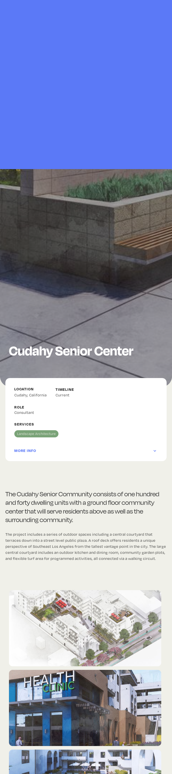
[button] (86, 445)
